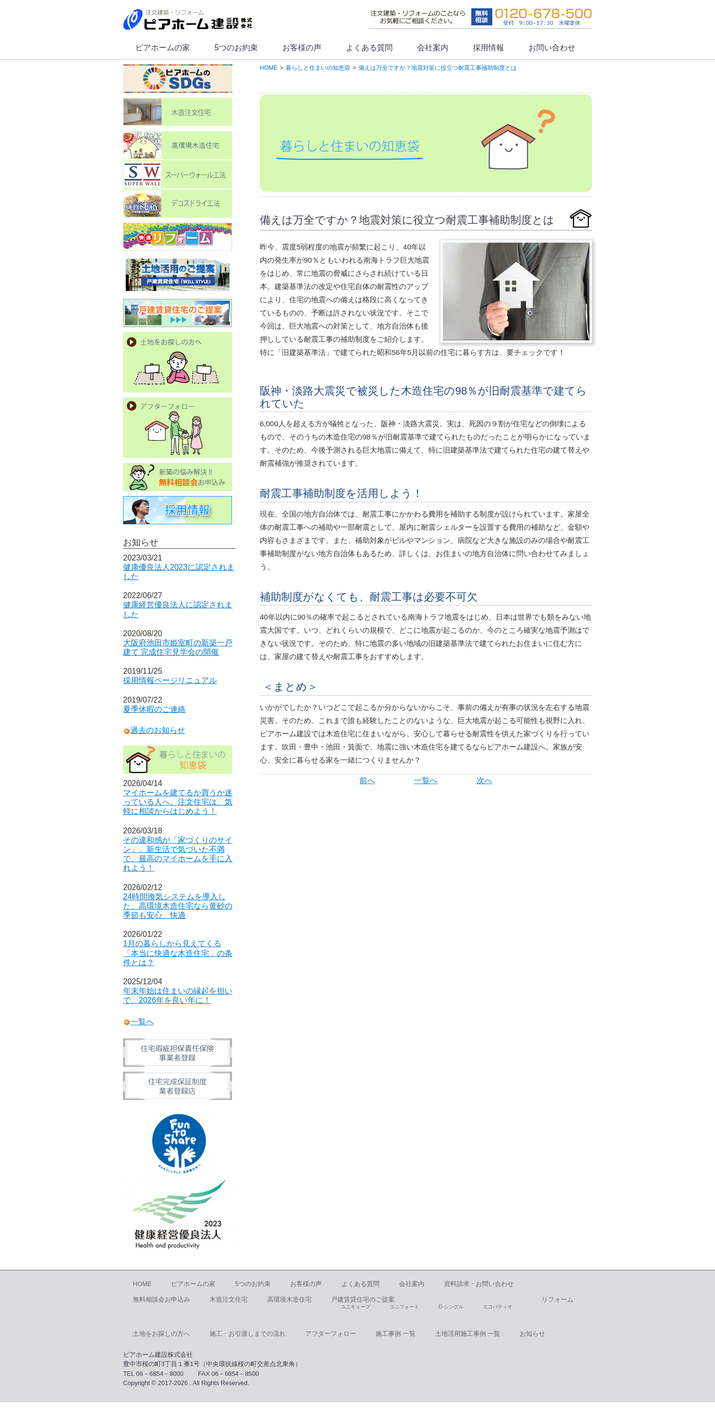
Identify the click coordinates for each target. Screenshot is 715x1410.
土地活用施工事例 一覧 (468, 1333)
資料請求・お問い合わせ (479, 1283)
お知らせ (532, 1333)
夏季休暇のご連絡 (154, 709)
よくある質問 (369, 47)
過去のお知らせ (157, 730)
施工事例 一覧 (396, 1333)
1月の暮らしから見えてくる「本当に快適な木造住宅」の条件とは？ (177, 952)
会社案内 (432, 47)
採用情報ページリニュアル (170, 680)
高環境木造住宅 (289, 1299)
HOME (142, 1283)
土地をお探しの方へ (161, 1333)
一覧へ (426, 780)
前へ (367, 780)
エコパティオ (497, 1306)
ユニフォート (404, 1306)
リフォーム (557, 1299)
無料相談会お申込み (161, 1299)
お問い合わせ (551, 47)
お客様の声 (301, 47)
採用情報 (488, 47)
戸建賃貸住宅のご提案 (363, 1299)
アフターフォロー (330, 1333)
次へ (484, 780)
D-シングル (451, 1306)
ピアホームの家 (162, 47)
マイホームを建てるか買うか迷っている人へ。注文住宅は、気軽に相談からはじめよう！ (177, 801)
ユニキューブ (355, 1306)
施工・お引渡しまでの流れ (248, 1333)
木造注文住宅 (229, 1299)
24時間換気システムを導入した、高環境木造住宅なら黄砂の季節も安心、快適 (177, 905)
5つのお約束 (236, 47)
